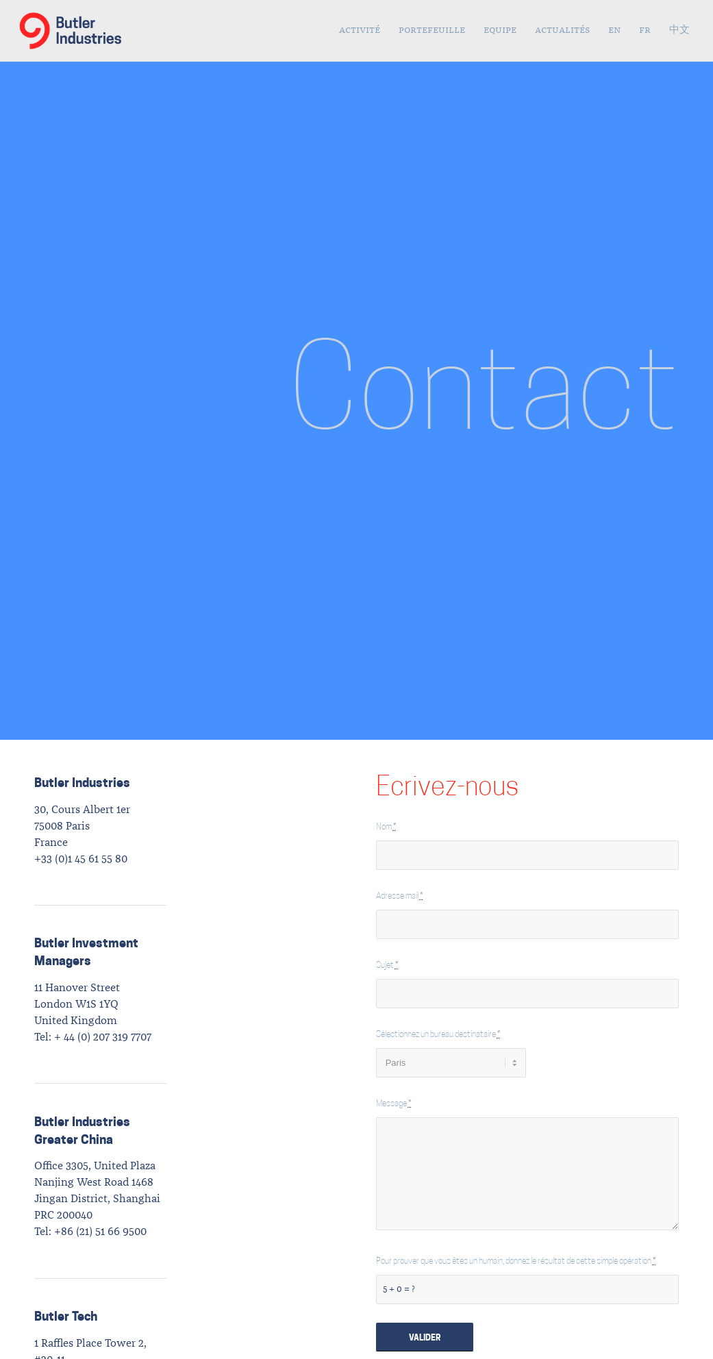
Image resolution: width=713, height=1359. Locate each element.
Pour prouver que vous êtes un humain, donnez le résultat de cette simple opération (516, 1262)
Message (394, 1104)
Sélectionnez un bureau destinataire (438, 1035)
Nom (386, 827)
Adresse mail (399, 897)
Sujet (387, 966)
